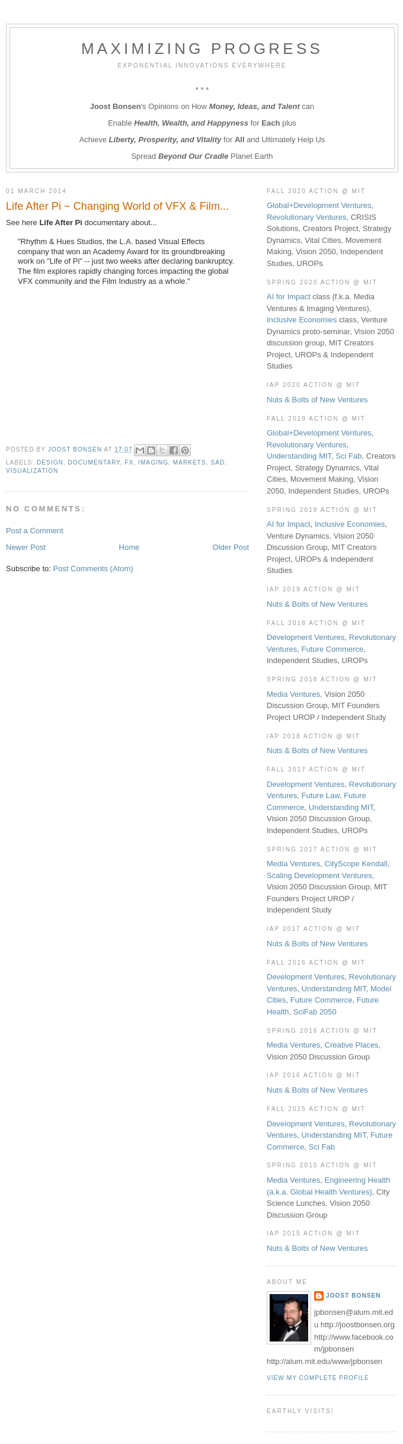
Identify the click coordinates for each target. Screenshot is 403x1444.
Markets (189, 462)
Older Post (231, 547)
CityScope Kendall (356, 863)
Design (50, 462)
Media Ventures (293, 694)
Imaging (153, 462)
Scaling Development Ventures (319, 875)
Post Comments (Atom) (93, 568)
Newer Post (26, 547)
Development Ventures (306, 637)
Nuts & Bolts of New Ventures (317, 399)
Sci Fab (348, 456)
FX (128, 462)
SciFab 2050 (315, 1011)
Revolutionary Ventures (306, 217)
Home (129, 547)
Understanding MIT (299, 456)
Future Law (321, 795)
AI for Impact (289, 296)
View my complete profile (318, 1378)
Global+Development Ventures (319, 205)
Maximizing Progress (202, 48)
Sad (217, 462)
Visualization (32, 471)
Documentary (94, 462)
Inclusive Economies (302, 319)
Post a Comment (34, 530)
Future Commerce (333, 649)
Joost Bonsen (353, 1295)
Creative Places (352, 1044)
